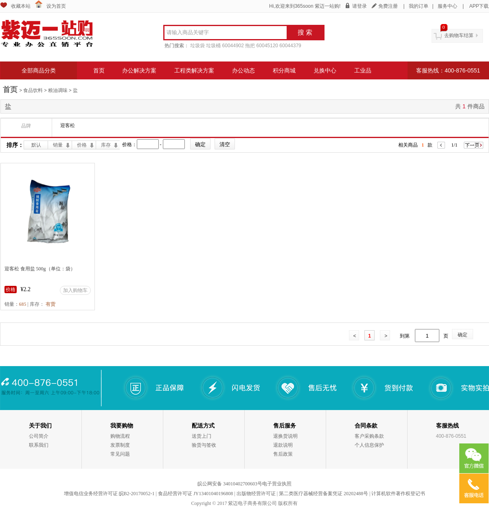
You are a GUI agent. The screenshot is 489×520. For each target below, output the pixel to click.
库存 (106, 145)
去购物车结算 (459, 35)
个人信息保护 (369, 445)
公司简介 (38, 436)
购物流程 (120, 436)
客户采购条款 (369, 436)
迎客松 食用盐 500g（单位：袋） (39, 269)
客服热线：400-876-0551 (448, 70)
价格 (82, 145)
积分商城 (284, 70)
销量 (58, 145)
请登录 (359, 6)
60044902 (233, 45)
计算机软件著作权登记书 (398, 493)
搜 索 (305, 32)
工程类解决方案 (194, 70)
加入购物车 (75, 290)
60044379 (290, 45)
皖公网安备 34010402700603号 (229, 484)
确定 (462, 335)
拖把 (250, 45)
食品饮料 (33, 90)
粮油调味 (58, 90)
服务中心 (447, 6)
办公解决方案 (139, 70)
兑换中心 (325, 70)
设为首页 (56, 6)
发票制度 (120, 445)
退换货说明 (285, 436)
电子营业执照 (277, 484)
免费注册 (388, 6)
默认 (36, 145)
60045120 (267, 45)
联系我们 (38, 445)
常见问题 (120, 454)
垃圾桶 (213, 45)
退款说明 (283, 445)
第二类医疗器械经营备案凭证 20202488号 (323, 493)
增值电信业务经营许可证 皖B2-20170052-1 (109, 493)
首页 (99, 70)
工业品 (362, 70)
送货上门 (201, 436)
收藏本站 (21, 6)
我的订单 (418, 6)
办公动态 (243, 70)
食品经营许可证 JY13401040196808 (195, 493)
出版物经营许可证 (256, 493)
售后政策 (283, 454)
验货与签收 (204, 445)
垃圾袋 (197, 45)
